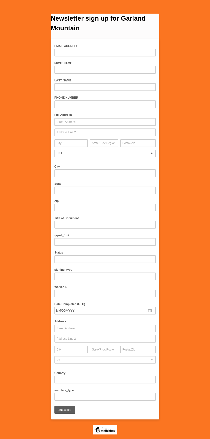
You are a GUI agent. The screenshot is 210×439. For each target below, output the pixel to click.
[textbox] (105, 311)
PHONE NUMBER (66, 97)
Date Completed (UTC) (69, 304)
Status (58, 252)
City (57, 166)
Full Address (63, 114)
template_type (64, 390)
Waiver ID (60, 286)
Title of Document (66, 218)
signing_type (63, 269)
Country (59, 373)
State (57, 183)
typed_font (61, 235)
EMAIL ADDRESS (67, 46)
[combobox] (105, 311)
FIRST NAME (63, 63)
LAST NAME (62, 80)
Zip (56, 200)
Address (60, 321)
